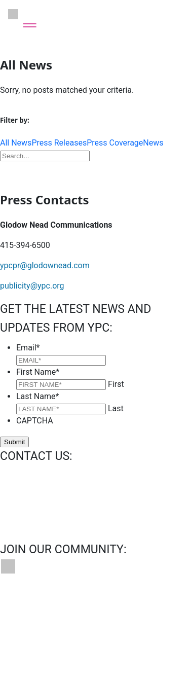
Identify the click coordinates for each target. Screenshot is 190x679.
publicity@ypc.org (32, 286)
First (116, 384)
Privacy (16, 628)
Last (116, 408)
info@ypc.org (24, 476)
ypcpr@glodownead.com (45, 265)
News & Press (132, 604)
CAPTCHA (34, 420)
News (153, 143)
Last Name (37, 396)
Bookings (76, 604)
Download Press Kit (95, 170)
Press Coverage (115, 143)
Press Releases (59, 143)
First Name (37, 372)
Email (28, 347)
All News (15, 143)
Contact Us (24, 604)
